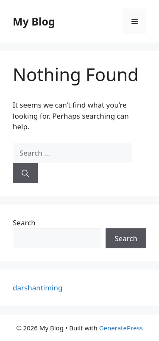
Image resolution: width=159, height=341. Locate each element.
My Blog (34, 21)
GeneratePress (121, 328)
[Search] (25, 173)
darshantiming (37, 288)
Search (24, 222)
